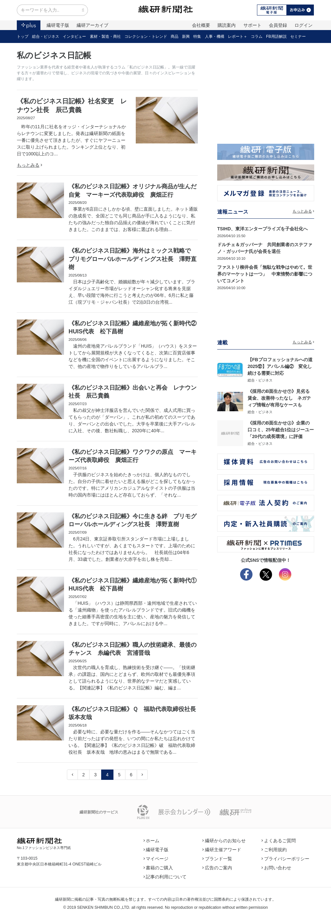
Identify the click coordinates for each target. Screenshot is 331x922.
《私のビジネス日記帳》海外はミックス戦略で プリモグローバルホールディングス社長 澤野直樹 (133, 258)
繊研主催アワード (221, 849)
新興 (186, 36)
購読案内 (227, 25)
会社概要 (201, 25)
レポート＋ (237, 36)
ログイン (303, 25)
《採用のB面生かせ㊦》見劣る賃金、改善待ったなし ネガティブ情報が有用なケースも (279, 398)
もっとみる (29, 165)
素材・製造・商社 (105, 36)
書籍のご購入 (158, 867)
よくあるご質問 (279, 840)
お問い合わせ (276, 867)
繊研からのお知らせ (224, 840)
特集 (197, 36)
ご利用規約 (274, 849)
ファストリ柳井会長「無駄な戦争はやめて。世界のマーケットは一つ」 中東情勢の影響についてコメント (264, 274)
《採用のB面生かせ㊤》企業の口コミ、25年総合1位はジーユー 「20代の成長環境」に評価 (283, 429)
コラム (256, 36)
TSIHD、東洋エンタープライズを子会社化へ (262, 228)
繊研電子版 (58, 25)
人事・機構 (214, 36)
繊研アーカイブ (92, 25)
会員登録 (278, 25)
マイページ (156, 858)
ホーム (152, 840)
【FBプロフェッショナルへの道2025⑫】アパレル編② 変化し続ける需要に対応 (280, 366)
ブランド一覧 (217, 858)
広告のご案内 (217, 867)
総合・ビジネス (45, 36)
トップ (22, 36)
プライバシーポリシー (285, 858)
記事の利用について (165, 876)
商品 (174, 36)
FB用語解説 (276, 36)
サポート (252, 25)
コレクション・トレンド (145, 36)
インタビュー (74, 36)
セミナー (298, 36)
